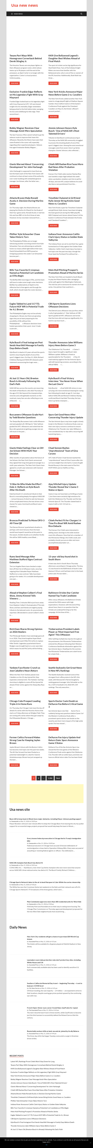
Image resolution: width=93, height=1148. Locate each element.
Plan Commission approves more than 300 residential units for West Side (54, 902)
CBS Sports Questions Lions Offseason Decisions (28, 1119)
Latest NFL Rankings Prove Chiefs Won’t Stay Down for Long (32, 1061)
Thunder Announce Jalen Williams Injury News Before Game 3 (33, 1126)
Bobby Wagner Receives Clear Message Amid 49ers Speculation (34, 1079)
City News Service (34, 988)
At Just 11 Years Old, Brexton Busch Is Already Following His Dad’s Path (25, 381)
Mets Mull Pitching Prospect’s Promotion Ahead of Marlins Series (34, 1111)
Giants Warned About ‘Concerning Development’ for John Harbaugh (35, 1086)
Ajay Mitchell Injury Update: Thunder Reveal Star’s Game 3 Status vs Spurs (63, 487)
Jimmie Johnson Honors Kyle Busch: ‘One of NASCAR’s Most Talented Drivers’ (63, 131)
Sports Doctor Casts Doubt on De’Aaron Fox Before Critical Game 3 (65, 704)
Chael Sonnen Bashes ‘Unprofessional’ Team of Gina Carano (63, 451)
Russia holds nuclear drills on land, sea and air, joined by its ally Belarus (53, 1031)
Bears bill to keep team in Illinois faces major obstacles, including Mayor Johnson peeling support (45, 819)
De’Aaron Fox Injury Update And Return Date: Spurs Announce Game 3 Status (64, 740)
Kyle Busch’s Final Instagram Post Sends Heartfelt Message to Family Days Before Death (27, 345)
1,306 (50, 778)
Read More (14, 83)
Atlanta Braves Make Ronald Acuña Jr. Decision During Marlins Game (26, 201)
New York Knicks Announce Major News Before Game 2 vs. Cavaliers (35, 1076)
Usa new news (24, 5)
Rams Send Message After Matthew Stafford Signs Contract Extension (26, 559)
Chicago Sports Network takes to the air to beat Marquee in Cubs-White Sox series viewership (45, 882)
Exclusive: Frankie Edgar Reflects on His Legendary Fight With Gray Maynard (26, 94)
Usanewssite (14, 821)
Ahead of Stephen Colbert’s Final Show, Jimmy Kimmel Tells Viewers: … (26, 595)
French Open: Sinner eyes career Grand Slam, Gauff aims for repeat (52, 1008)
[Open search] (81, 13)
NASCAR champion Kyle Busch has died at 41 (26, 863)
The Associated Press (35, 1010)
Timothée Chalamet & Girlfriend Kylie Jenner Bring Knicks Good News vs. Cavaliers (64, 201)
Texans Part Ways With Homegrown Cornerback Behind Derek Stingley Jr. (26, 58)
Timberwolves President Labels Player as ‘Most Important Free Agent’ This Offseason (63, 632)
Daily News (18, 927)
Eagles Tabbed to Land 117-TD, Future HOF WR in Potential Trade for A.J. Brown (27, 306)
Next (58, 778)
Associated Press (34, 941)
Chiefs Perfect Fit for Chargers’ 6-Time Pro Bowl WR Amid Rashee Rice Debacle (64, 523)
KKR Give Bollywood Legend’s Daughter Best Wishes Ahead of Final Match (64, 58)
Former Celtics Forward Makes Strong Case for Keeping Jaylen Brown (25, 740)
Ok (46, 1145)
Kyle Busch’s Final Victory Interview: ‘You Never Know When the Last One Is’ (65, 381)
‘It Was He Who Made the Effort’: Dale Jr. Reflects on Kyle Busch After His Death (26, 487)
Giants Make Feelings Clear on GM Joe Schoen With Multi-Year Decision (26, 451)
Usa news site (20, 809)
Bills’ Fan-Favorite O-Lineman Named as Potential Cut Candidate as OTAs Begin (27, 273)
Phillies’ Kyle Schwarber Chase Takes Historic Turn (29, 1101)
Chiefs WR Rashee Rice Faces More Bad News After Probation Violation (65, 167)
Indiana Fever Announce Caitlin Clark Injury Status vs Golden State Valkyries (65, 237)
